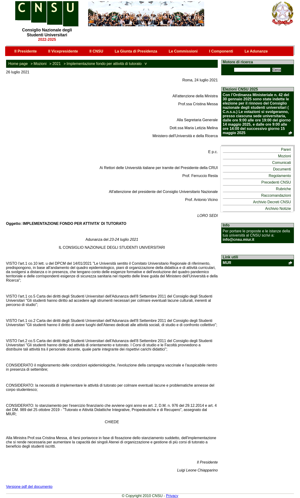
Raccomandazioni (276, 195)
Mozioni (40, 64)
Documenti (282, 169)
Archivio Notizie (278, 209)
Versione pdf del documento (29, 487)
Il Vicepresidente (63, 51)
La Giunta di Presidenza (136, 51)
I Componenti (221, 51)
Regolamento (280, 176)
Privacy (172, 496)
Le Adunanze (256, 51)
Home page (18, 64)
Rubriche (283, 189)
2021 (56, 64)
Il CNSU (96, 51)
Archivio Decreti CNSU (272, 202)
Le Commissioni (183, 51)
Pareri (286, 149)
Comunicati (281, 163)
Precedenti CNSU (276, 182)
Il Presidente (26, 51)
